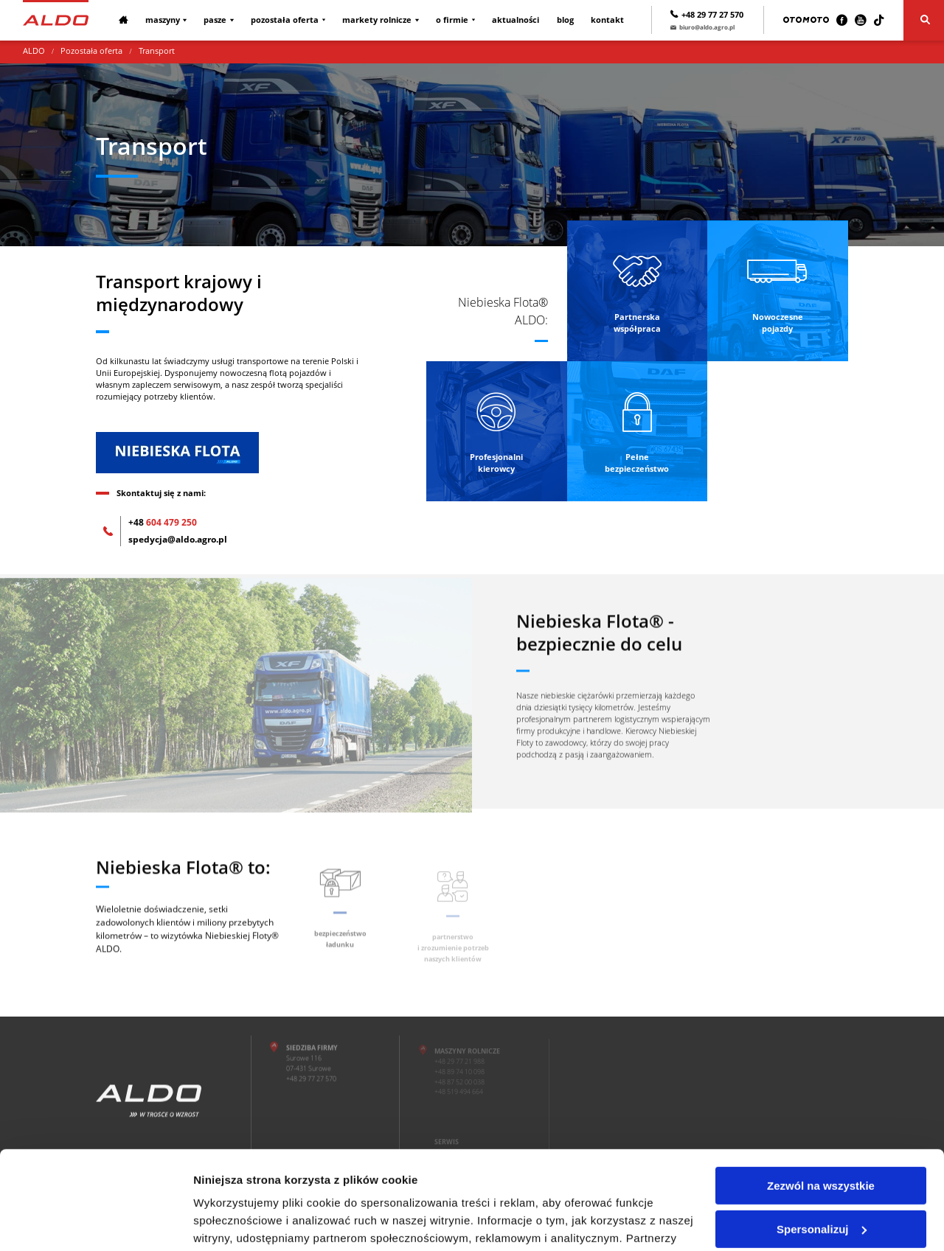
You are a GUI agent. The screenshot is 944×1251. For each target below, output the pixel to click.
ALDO (34, 51)
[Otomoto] (806, 20)
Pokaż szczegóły (237, 1222)
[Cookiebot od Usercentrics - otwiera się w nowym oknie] (95, 1222)
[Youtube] (860, 20)
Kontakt (607, 20)
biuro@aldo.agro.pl (702, 27)
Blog (565, 20)
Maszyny (162, 20)
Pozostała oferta (285, 20)
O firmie (452, 20)
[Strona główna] (55, 20)
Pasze (215, 20)
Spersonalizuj (822, 1136)
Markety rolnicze (377, 20)
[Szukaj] (923, 20)
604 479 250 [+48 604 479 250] (162, 522)
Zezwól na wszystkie (821, 1093)
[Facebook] (841, 20)
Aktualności (515, 20)
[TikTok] (878, 20)
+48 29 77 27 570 (706, 15)
